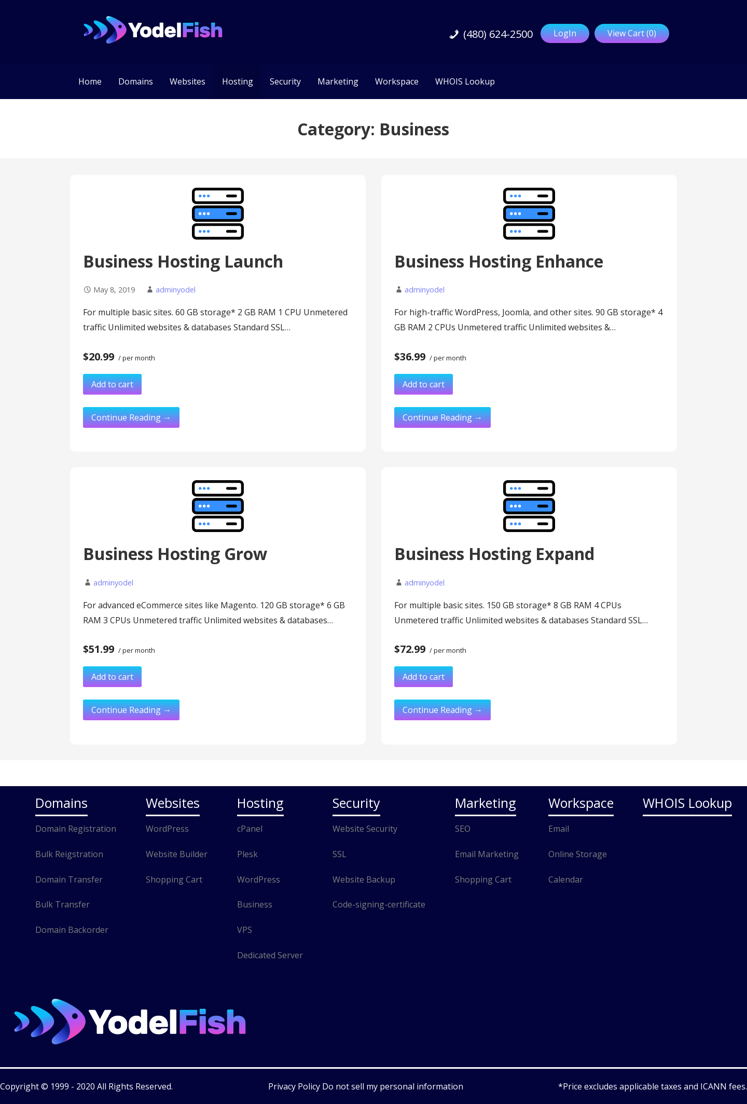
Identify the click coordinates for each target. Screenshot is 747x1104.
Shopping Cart (174, 879)
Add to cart (112, 384)
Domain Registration (75, 828)
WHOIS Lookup (465, 81)
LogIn (565, 33)
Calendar (565, 879)
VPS (244, 929)
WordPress (167, 828)
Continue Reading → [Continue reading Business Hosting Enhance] (442, 417)
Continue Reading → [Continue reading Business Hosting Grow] (131, 710)
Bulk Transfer (62, 904)
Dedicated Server (270, 955)
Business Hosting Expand (494, 553)
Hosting (237, 81)
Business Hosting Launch (183, 261)
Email (558, 828)
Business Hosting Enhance (498, 261)
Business (254, 904)
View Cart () (631, 33)
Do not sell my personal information (392, 1086)
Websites (187, 81)
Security (285, 81)
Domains (135, 81)
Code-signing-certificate (379, 904)
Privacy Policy (295, 1086)
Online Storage (577, 854)
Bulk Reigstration (69, 854)
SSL (340, 854)
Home (90, 81)
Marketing (337, 81)
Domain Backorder (71, 929)
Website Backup (364, 879)
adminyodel (176, 290)
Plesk (247, 854)
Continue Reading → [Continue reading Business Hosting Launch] (131, 417)
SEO (463, 828)
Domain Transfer (69, 879)
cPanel (249, 828)
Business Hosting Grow (175, 553)
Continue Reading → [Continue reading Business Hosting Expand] (442, 710)
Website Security (365, 828)
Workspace (397, 81)
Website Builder (177, 854)
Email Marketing (487, 854)
